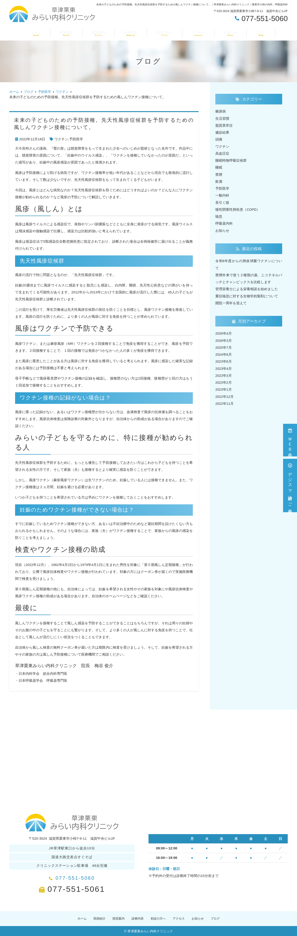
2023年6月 (223, 360)
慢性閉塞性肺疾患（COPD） (237, 208)
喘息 (218, 215)
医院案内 (100, 32)
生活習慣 (222, 118)
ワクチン (61, 139)
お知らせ (227, 32)
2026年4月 (223, 332)
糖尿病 (220, 111)
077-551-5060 (72, 876)
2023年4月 (223, 367)
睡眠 (218, 167)
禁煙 (218, 174)
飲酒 (218, 181)
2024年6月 (223, 353)
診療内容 (131, 32)
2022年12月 (224, 394)
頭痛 (218, 139)
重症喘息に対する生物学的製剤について (246, 295)
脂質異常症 (224, 125)
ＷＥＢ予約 (290, 440)
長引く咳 (222, 202)
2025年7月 (223, 346)
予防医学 (76, 139)
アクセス (196, 32)
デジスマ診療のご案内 (290, 485)
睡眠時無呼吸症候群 (231, 160)
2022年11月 (224, 401)
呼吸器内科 (224, 222)
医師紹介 (69, 32)
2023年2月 (223, 381)
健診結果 (222, 132)
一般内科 (222, 195)
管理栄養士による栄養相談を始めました (246, 288)
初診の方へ (163, 32)
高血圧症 (222, 153)
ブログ (255, 32)
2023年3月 (223, 374)
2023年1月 (223, 387)
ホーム (41, 32)
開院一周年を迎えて (231, 302)
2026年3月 (223, 339)
